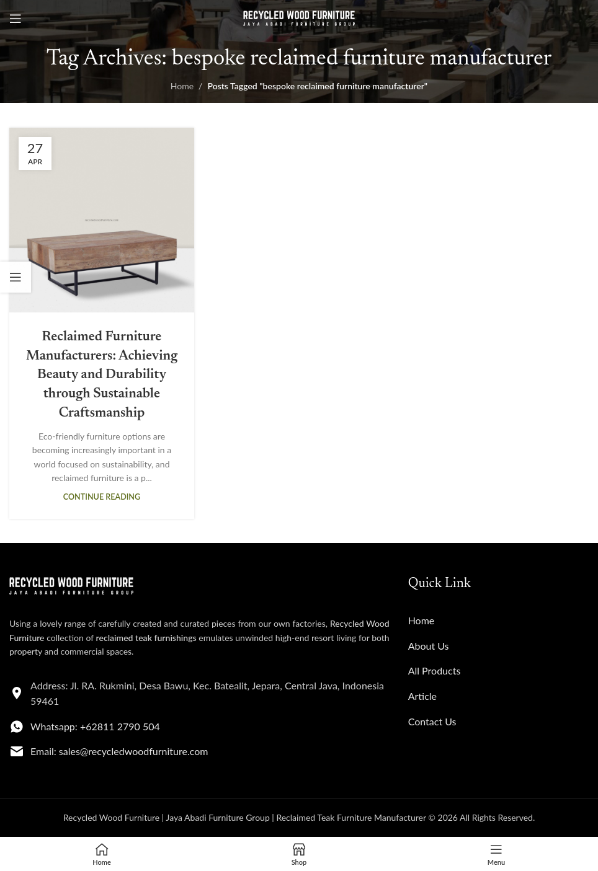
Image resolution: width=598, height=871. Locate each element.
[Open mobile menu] (15, 18)
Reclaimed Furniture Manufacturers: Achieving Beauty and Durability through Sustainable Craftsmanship (101, 375)
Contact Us (432, 721)
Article (422, 696)
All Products (434, 670)
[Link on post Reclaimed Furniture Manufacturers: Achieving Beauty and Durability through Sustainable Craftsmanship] (101, 220)
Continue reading (101, 497)
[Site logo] (299, 17)
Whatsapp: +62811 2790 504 (95, 726)
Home (182, 86)
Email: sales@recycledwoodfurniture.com (119, 751)
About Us (428, 646)
